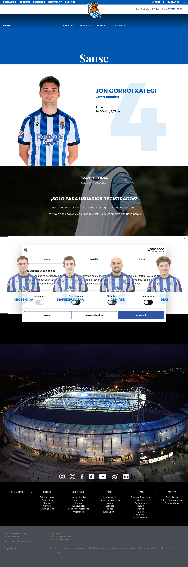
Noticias (85, 25)
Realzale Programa (141, 497)
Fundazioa (9, 2)
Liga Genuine (47, 509)
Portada (68, 25)
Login (87, 214)
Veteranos (78, 512)
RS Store (24, 2)
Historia (110, 503)
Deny (47, 315)
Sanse (47, 503)
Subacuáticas (78, 506)
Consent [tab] (46, 259)
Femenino (47, 500)
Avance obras (172, 503)
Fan (141, 492)
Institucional (109, 497)
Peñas (140, 509)
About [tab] (142, 259)
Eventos (70, 2)
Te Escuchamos (140, 518)
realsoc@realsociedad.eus (17, 542)
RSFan (140, 506)
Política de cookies (59, 539)
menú (7, 25)
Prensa (109, 509)
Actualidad (16, 492)
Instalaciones (109, 512)
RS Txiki (141, 512)
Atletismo (78, 500)
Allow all (141, 315)
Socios (140, 500)
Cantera (47, 506)
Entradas (39, 2)
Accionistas (141, 503)
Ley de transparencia (110, 500)
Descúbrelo (172, 497)
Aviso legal (55, 534)
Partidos (102, 25)
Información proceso (172, 500)
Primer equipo (47, 497)
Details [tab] (94, 259)
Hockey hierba (78, 497)
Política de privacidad (61, 536)
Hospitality (55, 2)
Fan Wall (140, 515)
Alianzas (109, 506)
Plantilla (119, 25)
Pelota (78, 503)
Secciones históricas (78, 509)
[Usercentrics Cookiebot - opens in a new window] (150, 250)
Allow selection (94, 315)
